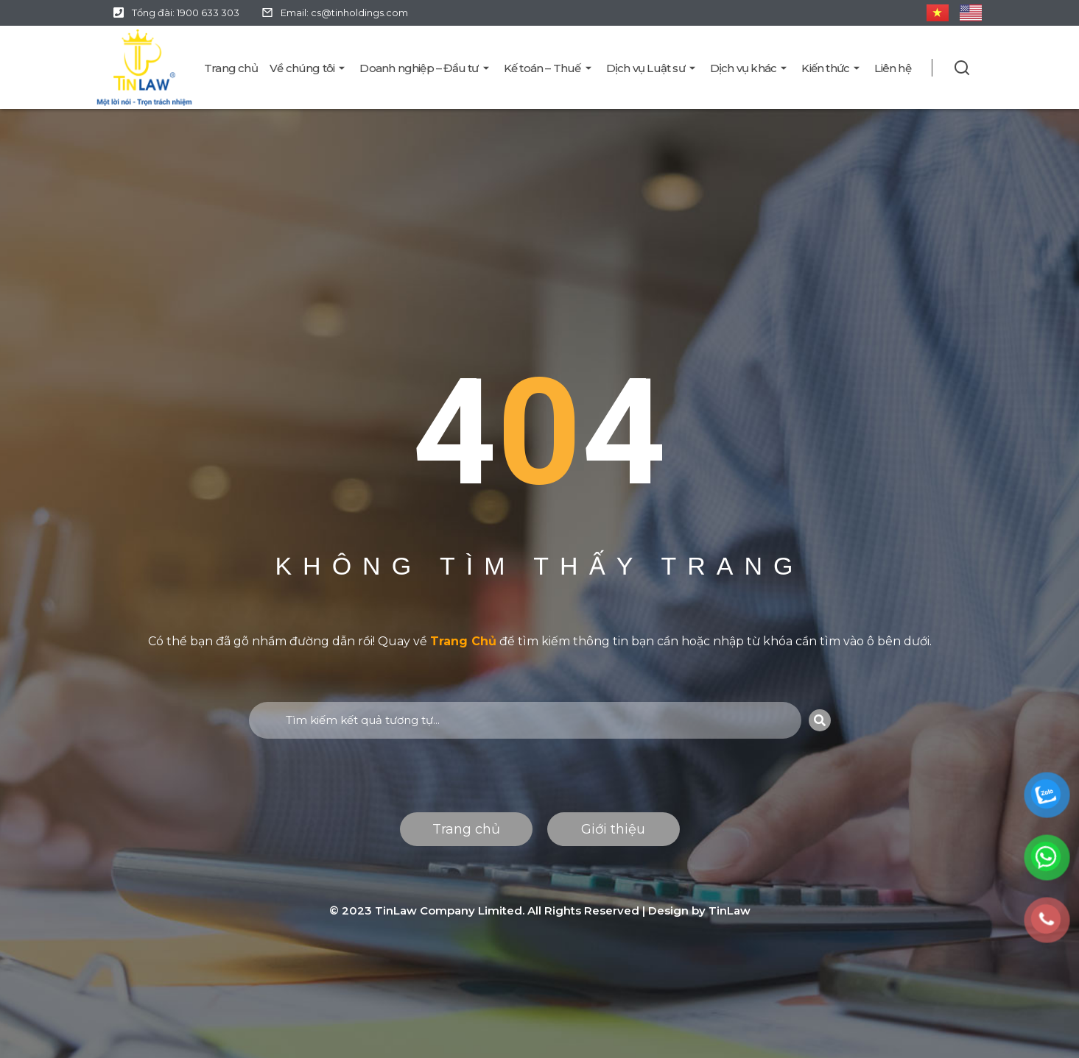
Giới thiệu (613, 829)
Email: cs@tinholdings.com (344, 12)
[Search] (820, 720)
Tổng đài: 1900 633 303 (185, 12)
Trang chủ (466, 829)
